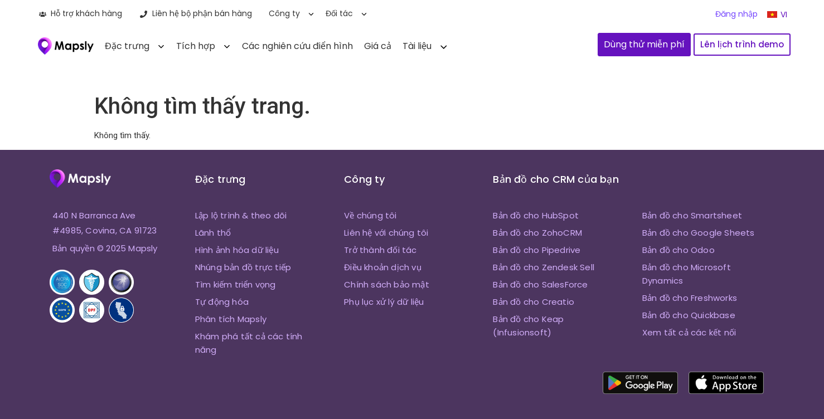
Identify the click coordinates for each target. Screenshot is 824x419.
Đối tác (339, 13)
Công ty (284, 13)
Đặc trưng (127, 46)
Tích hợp (195, 46)
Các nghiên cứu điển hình (297, 46)
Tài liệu (417, 46)
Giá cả (377, 46)
